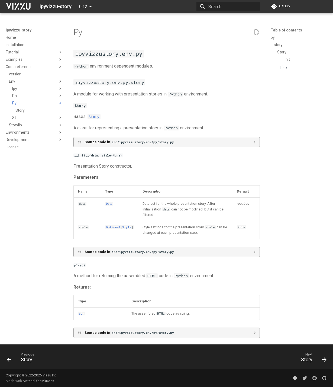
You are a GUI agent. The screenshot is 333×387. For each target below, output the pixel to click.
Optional (113, 227)
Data (109, 204)
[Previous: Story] (22, 358)
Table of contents (286, 30)
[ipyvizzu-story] (18, 6)
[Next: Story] (312, 358)
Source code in (130, 142)
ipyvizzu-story (18, 30)
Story (94, 116)
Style (126, 227)
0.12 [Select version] (83, 6)
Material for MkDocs (38, 381)
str (81, 313)
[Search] (228, 6)
